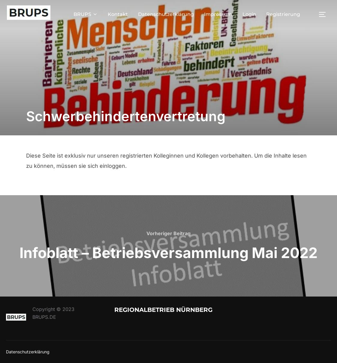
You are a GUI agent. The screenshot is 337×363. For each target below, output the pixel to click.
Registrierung (283, 14)
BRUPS (86, 14)
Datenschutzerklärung (166, 14)
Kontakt (118, 14)
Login (249, 14)
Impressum (218, 14)
